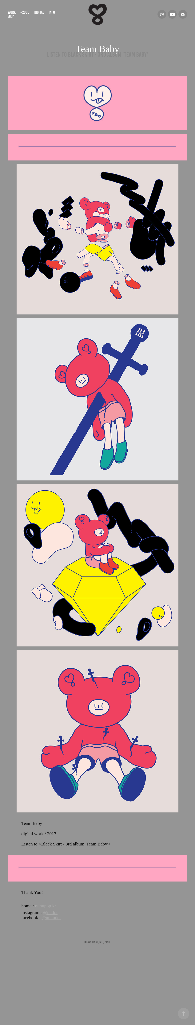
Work (12, 12)
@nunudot (51, 917)
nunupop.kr (45, 905)
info (52, 12)
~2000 (25, 12)
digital (39, 12)
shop (11, 16)
